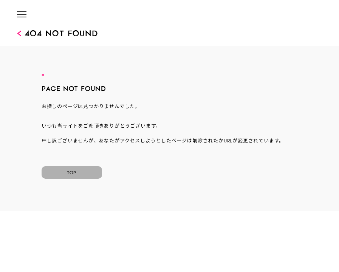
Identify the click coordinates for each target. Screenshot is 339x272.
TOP (72, 171)
